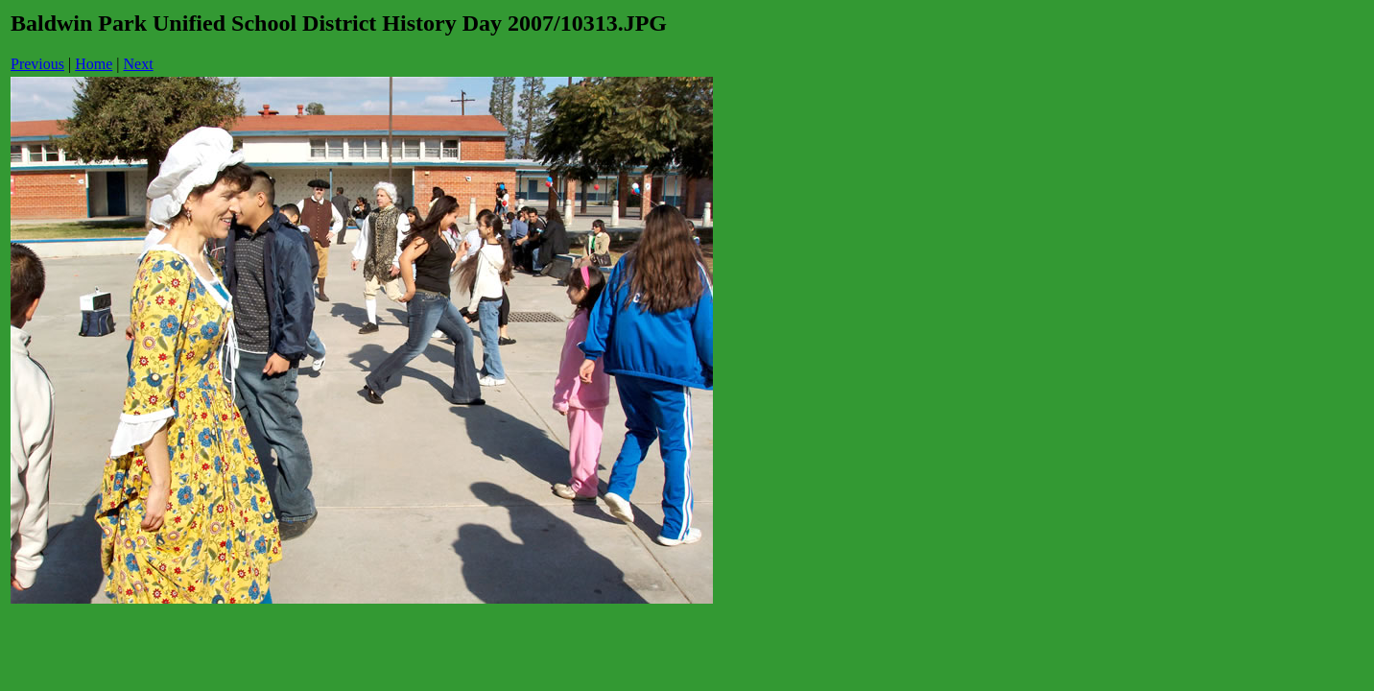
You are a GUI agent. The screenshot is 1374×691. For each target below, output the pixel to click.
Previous (37, 64)
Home (93, 64)
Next (139, 64)
